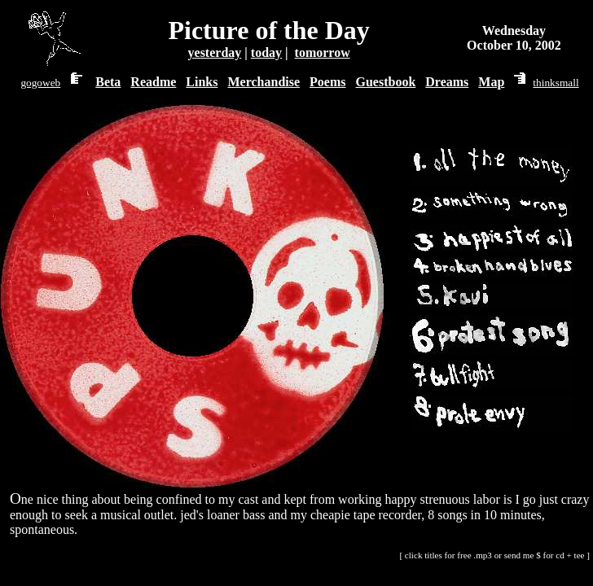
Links (201, 82)
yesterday (215, 52)
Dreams (446, 82)
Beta (108, 82)
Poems (327, 82)
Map (491, 82)
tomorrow (322, 52)
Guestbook (386, 82)
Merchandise (263, 82)
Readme (153, 82)
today (266, 52)
